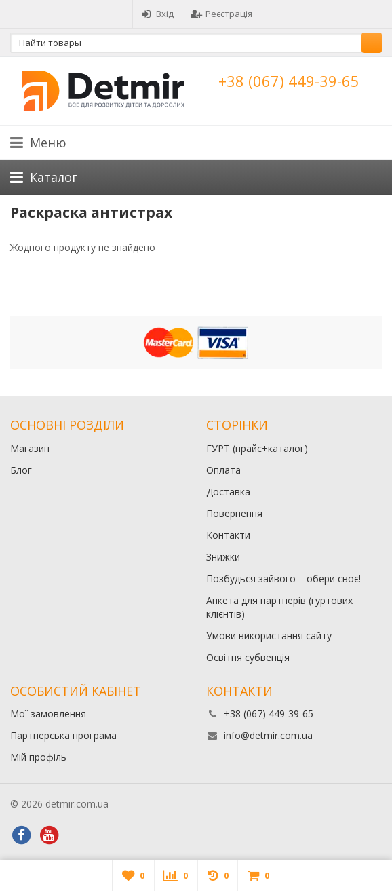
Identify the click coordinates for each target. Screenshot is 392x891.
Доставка (228, 491)
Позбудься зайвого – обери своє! (283, 578)
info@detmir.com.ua (268, 735)
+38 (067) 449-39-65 (288, 81)
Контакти (228, 535)
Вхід (157, 13)
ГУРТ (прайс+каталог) (257, 448)
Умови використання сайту (269, 635)
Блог (21, 469)
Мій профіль (38, 757)
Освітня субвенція (248, 657)
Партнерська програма (63, 735)
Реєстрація (221, 13)
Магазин (30, 448)
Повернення (234, 513)
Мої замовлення (48, 713)
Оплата (223, 469)
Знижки (223, 556)
